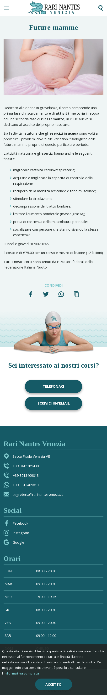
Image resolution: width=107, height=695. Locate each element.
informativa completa (21, 673)
